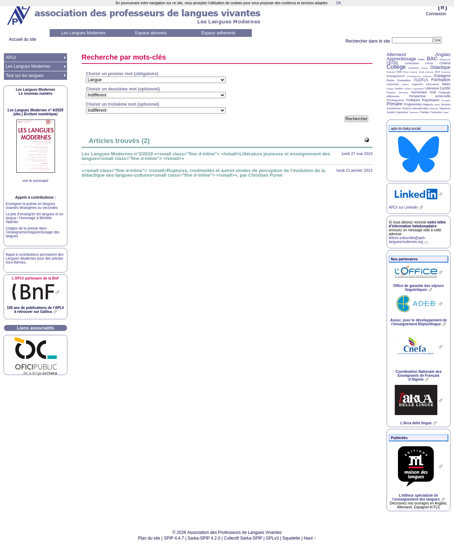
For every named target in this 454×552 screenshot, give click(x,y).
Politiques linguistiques (422, 100)
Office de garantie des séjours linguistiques (418, 288)
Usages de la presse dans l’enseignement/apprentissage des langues (33, 232)
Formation (440, 79)
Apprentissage (401, 58)
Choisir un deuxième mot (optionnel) (123, 89)
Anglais (442, 54)
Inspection (417, 84)
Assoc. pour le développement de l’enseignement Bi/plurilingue (418, 322)
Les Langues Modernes (83, 33)
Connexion (436, 13)
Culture (424, 68)
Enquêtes (446, 72)
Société (391, 112)
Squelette (291, 538)
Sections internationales (415, 108)
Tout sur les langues (25, 75)
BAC (432, 58)
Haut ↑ (310, 538)
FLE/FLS (421, 80)
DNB (399, 72)
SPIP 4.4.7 (174, 538)
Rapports (428, 104)
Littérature (432, 88)
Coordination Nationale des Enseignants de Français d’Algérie (418, 375)
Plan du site (149, 538)
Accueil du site (22, 39)
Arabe (421, 59)
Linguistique (418, 89)
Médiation (391, 93)
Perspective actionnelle (429, 96)
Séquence (444, 108)
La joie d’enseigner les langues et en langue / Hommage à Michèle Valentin (34, 218)
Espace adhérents (218, 33)
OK (338, 3)
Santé (437, 105)
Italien (446, 84)
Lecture (399, 88)
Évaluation (404, 80)
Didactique (440, 67)
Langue (390, 89)
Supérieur (402, 112)
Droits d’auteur (410, 72)
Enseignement (396, 76)
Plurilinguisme (395, 100)
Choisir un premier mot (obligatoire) (122, 74)
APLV (11, 57)
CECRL (393, 63)
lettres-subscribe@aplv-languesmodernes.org (407, 240)
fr (442, 7)
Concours (413, 68)
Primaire (395, 103)
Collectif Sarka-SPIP (243, 538)
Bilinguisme (444, 60)
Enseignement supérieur (419, 76)
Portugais (446, 100)
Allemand (396, 54)
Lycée (445, 88)
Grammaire (393, 84)
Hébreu (405, 84)
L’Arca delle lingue (416, 423)
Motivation (403, 93)
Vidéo (445, 112)
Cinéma (444, 63)
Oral (433, 92)
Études (390, 80)
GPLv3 (272, 538)
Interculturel (432, 84)
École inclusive (426, 72)
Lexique (407, 89)
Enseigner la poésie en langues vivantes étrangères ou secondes (32, 206)
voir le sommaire (35, 181)
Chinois (429, 63)
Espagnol (442, 75)
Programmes (413, 104)
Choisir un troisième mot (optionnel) (122, 104)
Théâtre (425, 112)
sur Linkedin (403, 207)
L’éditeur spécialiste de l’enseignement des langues (415, 497)
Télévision (414, 112)
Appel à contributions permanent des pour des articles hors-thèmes (34, 258)
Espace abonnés (151, 33)
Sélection (434, 108)
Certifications (412, 63)
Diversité (391, 72)
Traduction (436, 112)
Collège (396, 67)
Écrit (437, 72)
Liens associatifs (35, 328)
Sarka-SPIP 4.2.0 (204, 538)
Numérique (419, 92)
